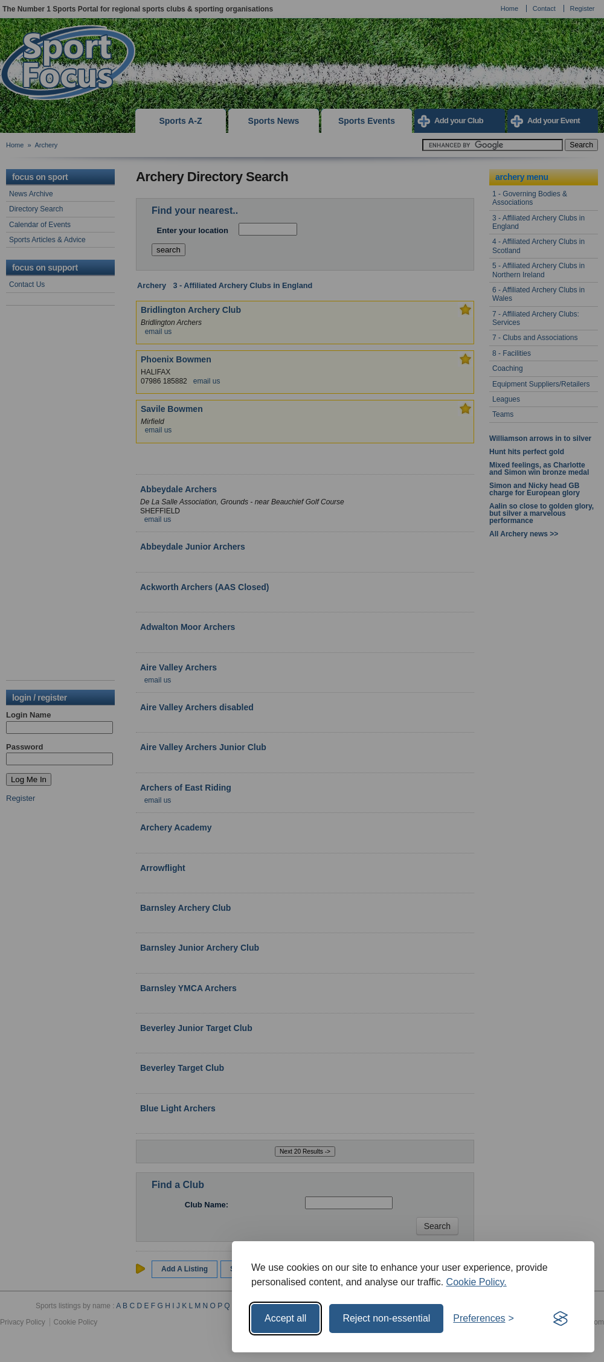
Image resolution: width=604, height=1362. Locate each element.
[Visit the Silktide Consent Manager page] (560, 1318)
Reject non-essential (386, 1318)
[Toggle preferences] (483, 1318)
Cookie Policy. (476, 1282)
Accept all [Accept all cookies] (285, 1318)
